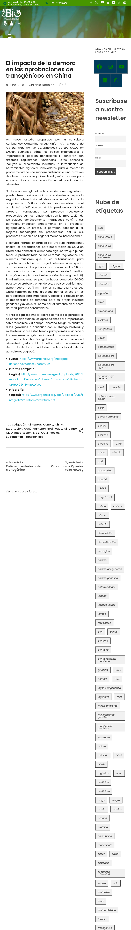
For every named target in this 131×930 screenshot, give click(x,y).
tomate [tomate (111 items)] (102, 919)
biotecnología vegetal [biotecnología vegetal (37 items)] (106, 377)
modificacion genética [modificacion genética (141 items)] (105, 727)
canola (48, 425)
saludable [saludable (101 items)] (103, 863)
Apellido (99, 145)
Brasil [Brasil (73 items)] (101, 387)
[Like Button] (61, 84)
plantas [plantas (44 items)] (117, 809)
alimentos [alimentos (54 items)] (104, 284)
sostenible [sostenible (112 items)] (104, 892)
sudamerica (14, 437)
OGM (44, 433)
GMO (9, 433)
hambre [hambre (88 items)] (102, 679)
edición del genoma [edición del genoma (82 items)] (110, 569)
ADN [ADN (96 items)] (100, 228)
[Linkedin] (105, 80)
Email (98, 157)
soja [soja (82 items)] (115, 883)
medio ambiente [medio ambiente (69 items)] (108, 705)
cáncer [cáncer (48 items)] (102, 515)
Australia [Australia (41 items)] (103, 320)
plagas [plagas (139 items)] (116, 800)
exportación (14, 429)
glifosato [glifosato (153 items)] (103, 670)
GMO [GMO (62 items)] (118, 670)
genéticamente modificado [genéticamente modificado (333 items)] (107, 660)
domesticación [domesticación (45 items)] (107, 542)
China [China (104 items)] (101, 452)
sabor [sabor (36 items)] (101, 854)
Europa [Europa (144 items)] (102, 614)
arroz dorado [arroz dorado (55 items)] (105, 311)
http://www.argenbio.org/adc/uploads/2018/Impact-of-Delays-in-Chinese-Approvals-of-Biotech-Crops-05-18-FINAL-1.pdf (46, 379)
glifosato (70, 429)
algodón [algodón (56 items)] (116, 266)
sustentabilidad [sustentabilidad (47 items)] (107, 910)
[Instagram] (110, 67)
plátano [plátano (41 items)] (102, 818)
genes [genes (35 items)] (113, 631)
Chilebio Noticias (41, 85)
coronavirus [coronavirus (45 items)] (105, 470)
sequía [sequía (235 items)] (102, 883)
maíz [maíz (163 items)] (119, 697)
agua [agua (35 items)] (101, 266)
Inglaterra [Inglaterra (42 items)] (103, 697)
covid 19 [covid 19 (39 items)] (102, 479)
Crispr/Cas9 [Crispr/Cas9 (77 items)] (105, 497)
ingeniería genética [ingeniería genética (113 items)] (109, 688)
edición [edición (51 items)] (102, 560)
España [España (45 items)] (102, 596)
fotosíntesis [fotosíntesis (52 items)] (104, 623)
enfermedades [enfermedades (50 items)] (106, 587)
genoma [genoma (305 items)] (103, 640)
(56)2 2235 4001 (59, 3)
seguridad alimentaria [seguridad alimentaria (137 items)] (104, 873)
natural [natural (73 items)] (102, 746)
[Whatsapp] (116, 80)
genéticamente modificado (43, 429)
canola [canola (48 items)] (102, 425)
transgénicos (33, 437)
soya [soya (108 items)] (101, 901)
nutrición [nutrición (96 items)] (103, 755)
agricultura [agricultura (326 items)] (104, 246)
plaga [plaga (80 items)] (101, 800)
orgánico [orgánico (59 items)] (103, 773)
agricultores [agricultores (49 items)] (105, 237)
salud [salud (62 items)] (115, 854)
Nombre (100, 133)
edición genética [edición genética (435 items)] (108, 578)
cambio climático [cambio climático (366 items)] (108, 416)
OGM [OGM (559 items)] (119, 755)
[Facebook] (99, 67)
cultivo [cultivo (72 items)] (102, 506)
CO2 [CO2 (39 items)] (100, 461)
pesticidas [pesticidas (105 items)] (104, 791)
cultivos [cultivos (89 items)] (117, 506)
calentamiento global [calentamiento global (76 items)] (106, 398)
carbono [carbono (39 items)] (103, 434)
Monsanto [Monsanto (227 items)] (104, 737)
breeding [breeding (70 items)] (117, 387)
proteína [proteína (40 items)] (103, 827)
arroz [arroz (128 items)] (101, 302)
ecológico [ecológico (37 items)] (104, 551)
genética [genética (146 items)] (103, 649)
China (59, 425)
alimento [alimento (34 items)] (103, 275)
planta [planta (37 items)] (101, 809)
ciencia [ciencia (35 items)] (116, 452)
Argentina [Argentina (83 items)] (103, 293)
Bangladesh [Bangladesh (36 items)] (105, 329)
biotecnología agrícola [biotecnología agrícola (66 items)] (106, 366)
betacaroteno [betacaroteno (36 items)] (106, 347)
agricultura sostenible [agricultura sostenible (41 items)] (104, 256)
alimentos (35, 425)
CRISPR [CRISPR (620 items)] (102, 488)
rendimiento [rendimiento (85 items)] (105, 845)
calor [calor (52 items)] (101, 408)
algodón (20, 425)
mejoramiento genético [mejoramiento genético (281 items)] (106, 716)
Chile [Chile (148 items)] (119, 443)
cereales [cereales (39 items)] (103, 443)
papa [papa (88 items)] (119, 773)
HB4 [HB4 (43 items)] (117, 679)
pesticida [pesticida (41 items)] (103, 782)
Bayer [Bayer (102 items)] (101, 338)
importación (23, 433)
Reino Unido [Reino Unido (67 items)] (105, 836)
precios (54, 433)
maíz (36, 433)
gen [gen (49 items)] (100, 631)
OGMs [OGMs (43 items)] (101, 764)
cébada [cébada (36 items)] (102, 524)
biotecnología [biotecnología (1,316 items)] (106, 356)
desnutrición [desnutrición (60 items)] (105, 533)
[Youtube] (122, 67)
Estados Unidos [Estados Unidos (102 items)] (106, 605)
